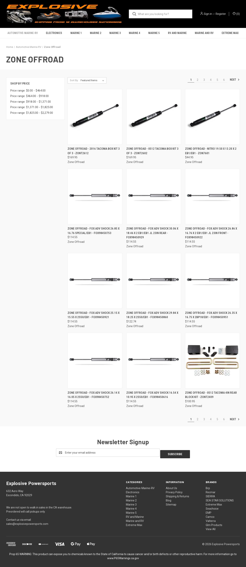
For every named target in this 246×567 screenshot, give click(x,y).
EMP (208, 511)
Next (235, 80)
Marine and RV (204, 33)
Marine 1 (76, 33)
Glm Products (214, 523)
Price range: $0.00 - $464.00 (28, 90)
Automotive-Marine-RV (22, 33)
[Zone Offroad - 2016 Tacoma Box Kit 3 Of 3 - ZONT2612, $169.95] (94, 117)
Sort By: (74, 80)
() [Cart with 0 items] (236, 13)
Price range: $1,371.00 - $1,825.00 (31, 107)
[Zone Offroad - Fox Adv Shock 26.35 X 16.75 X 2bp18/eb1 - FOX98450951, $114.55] (212, 281)
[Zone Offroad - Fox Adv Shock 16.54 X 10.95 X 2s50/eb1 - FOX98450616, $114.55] (153, 361)
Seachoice (212, 507)
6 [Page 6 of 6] (224, 79)
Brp (208, 486)
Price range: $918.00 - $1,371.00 (30, 101)
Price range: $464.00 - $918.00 (29, 96)
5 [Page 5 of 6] (217, 79)
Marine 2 (95, 33)
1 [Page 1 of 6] (191, 79)
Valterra (211, 519)
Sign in (208, 13)
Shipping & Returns (177, 494)
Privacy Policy (174, 490)
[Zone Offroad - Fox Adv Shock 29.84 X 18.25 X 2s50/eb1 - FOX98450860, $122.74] (153, 281)
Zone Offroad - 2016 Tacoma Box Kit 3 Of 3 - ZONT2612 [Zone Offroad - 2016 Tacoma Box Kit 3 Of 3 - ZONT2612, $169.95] (94, 151)
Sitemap (171, 503)
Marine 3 (115, 33)
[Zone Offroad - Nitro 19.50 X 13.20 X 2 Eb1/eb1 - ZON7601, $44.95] (212, 117)
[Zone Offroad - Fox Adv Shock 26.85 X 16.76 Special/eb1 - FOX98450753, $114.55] (94, 196)
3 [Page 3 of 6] (204, 79)
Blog (168, 498)
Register (221, 13)
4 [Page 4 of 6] (211, 79)
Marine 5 (154, 33)
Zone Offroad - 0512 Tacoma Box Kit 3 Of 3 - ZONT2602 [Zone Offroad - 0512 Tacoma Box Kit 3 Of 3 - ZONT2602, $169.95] (152, 151)
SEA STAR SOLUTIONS (220, 498)
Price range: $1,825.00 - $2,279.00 (31, 113)
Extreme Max (230, 33)
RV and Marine (177, 33)
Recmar (210, 490)
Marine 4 (134, 33)
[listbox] (93, 80)
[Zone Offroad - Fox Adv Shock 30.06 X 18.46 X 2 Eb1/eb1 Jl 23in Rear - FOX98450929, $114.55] (153, 196)
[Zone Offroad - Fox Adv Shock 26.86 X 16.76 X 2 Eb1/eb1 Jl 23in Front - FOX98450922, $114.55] (212, 196)
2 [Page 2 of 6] (197, 79)
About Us (171, 486)
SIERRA (210, 494)
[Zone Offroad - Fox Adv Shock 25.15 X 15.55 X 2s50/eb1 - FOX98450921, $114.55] (94, 281)
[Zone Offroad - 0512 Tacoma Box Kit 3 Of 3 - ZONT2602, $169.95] (153, 117)
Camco (210, 515)
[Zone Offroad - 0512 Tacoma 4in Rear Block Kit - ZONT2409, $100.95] (212, 361)
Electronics (54, 33)
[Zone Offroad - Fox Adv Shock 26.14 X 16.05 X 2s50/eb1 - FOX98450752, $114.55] (94, 361)
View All (210, 527)
